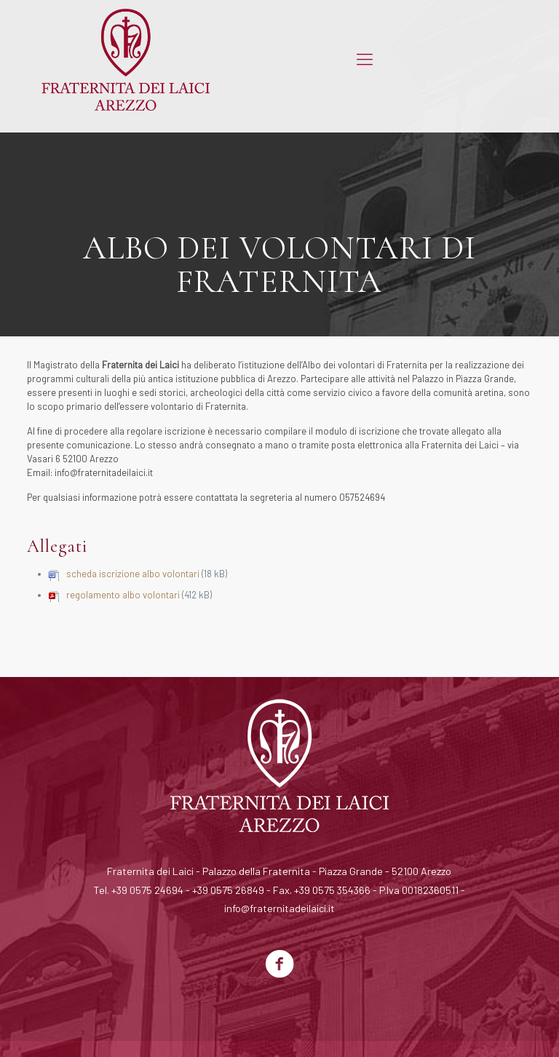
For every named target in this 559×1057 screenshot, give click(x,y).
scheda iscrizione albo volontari (132, 573)
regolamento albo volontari (123, 595)
